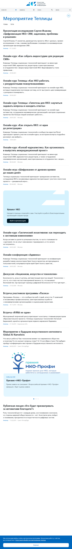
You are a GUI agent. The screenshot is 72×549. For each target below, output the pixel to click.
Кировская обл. (23, 324)
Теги (12, 24)
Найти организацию (18, 221)
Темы (5, 24)
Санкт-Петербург (23, 346)
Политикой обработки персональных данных (31, 540)
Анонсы (5, 48)
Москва (20, 117)
